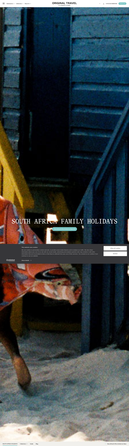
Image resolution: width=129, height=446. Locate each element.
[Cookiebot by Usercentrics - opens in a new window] (10, 443)
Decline (115, 436)
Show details (25, 442)
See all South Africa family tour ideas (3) (64, 229)
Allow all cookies (115, 430)
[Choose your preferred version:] (98, 3)
